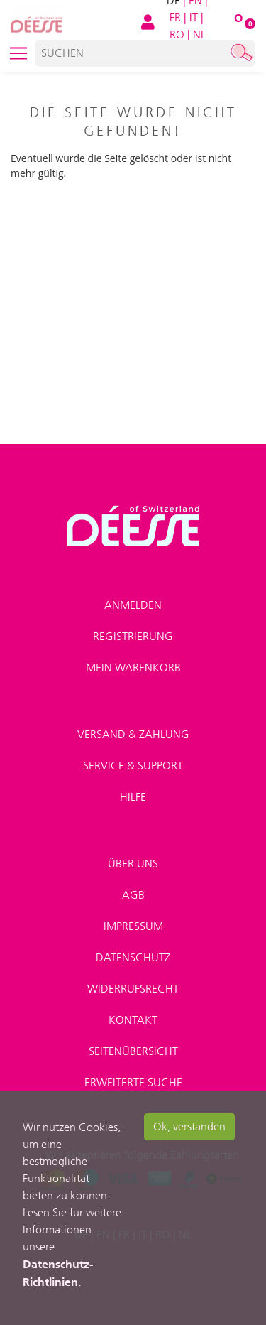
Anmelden (133, 605)
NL (199, 34)
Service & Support (133, 765)
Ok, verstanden (189, 1126)
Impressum (133, 926)
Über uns (133, 863)
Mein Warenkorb (133, 667)
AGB (133, 895)
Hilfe (133, 797)
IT (193, 17)
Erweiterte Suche (133, 1082)
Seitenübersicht (133, 1051)
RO (177, 34)
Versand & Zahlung (133, 734)
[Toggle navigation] (18, 53)
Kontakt (133, 1020)
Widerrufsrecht (133, 988)
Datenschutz (133, 957)
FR (175, 17)
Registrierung (133, 636)
